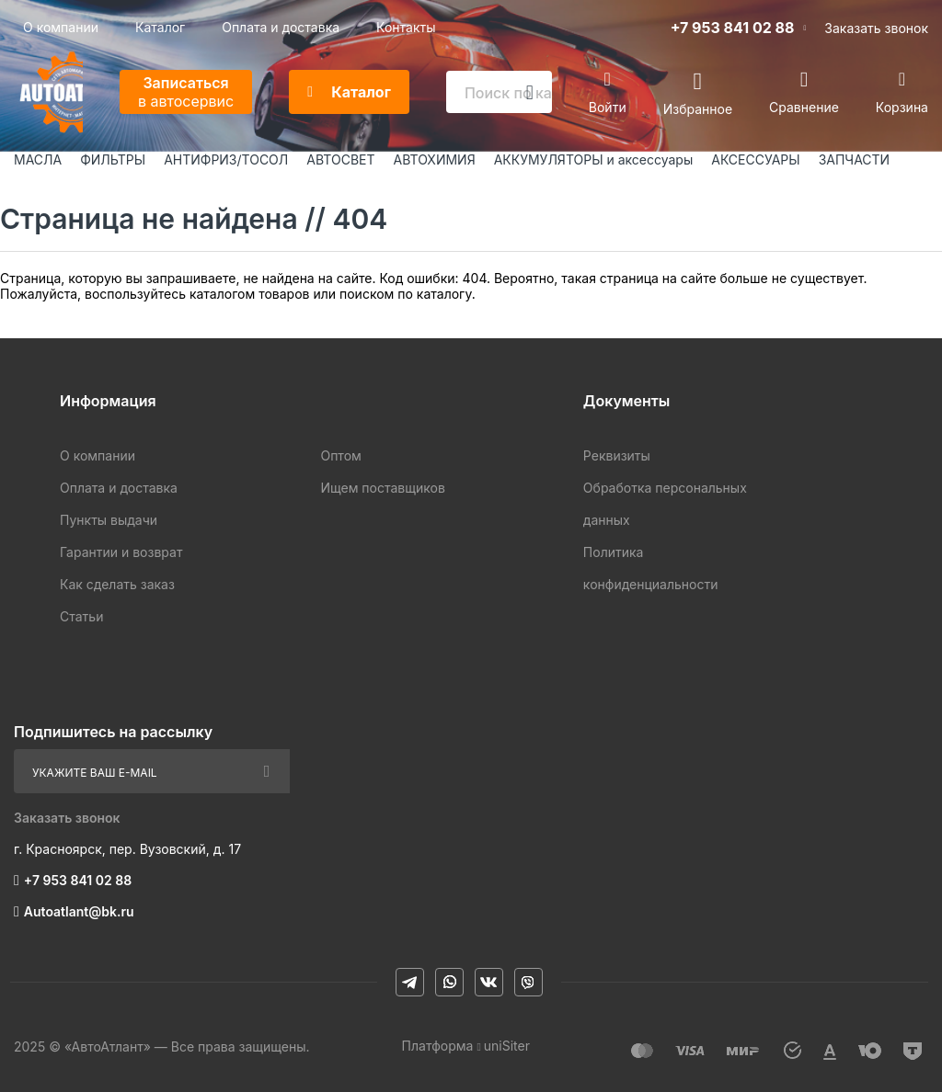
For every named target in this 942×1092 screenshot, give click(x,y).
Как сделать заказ (117, 584)
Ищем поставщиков (382, 487)
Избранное (697, 108)
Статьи (81, 616)
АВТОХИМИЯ (435, 159)
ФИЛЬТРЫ (112, 159)
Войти (607, 107)
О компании (60, 27)
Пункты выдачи (108, 520)
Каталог (160, 27)
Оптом (340, 455)
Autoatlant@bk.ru (79, 911)
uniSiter (507, 1045)
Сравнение (804, 107)
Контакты (405, 27)
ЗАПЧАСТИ (854, 159)
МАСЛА (38, 159)
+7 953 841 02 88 (733, 27)
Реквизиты (616, 455)
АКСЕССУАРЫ (755, 159)
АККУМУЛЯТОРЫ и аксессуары (594, 159)
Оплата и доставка (280, 27)
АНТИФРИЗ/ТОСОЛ (226, 159)
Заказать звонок (876, 28)
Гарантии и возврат (121, 552)
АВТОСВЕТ (340, 159)
